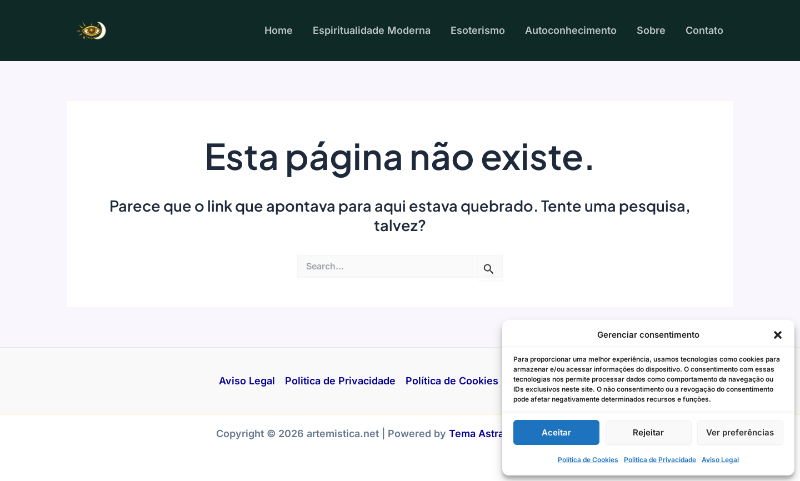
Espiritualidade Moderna (372, 30)
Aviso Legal (720, 459)
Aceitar (556, 432)
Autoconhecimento (571, 30)
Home (278, 30)
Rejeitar (648, 432)
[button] (777, 334)
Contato (704, 30)
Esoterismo (478, 30)
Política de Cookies (588, 459)
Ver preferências (740, 432)
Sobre (651, 30)
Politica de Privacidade (660, 459)
